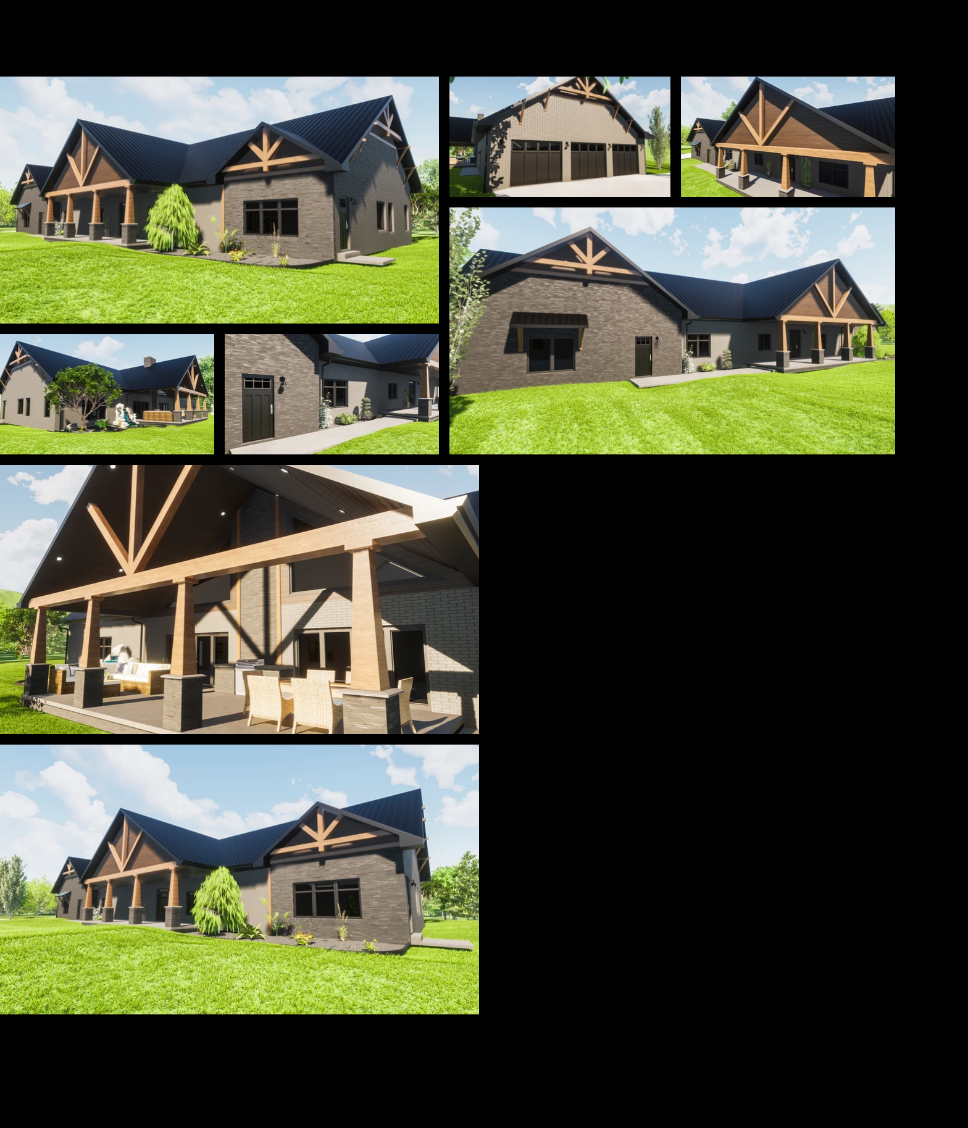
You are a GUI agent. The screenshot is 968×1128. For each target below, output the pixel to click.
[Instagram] (838, 1080)
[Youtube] (786, 1080)
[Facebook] (734, 1080)
